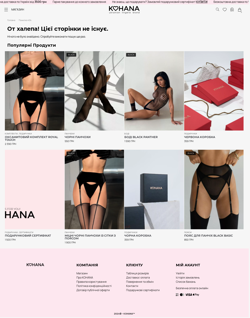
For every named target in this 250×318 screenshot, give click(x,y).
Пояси (188, 232)
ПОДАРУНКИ (25, 133)
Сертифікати (26, 232)
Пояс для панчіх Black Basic (208, 235)
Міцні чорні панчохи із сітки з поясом (90, 237)
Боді (126, 133)
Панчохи (70, 133)
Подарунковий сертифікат (28, 235)
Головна (11, 20)
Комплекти (11, 133)
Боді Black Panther (141, 137)
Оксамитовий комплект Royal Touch (31, 138)
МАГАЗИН (17, 9)
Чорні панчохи (78, 137)
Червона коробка (199, 137)
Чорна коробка (137, 235)
